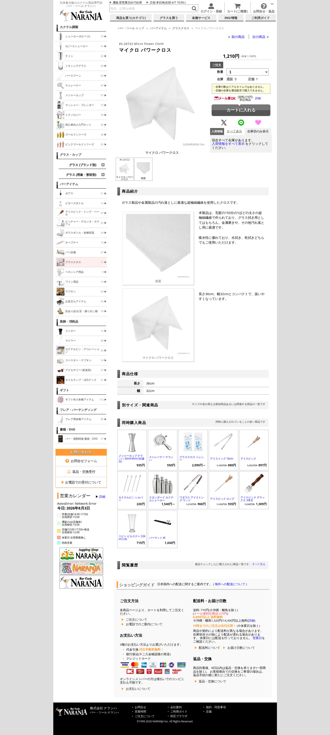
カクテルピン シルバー (131, 499)
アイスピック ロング (222, 499)
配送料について (209, 648)
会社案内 (176, 707)
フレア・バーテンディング (78, 410)
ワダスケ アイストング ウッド (192, 499)
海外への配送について (230, 584)
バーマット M (157, 538)
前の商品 (238, 36)
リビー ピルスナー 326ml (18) (132, 537)
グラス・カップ (70, 155)
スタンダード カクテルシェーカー (161, 499)
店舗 (152, 2)
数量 (220, 72)
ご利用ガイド (178, 711)
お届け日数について (241, 648)
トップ (131, 28)
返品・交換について (212, 681)
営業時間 (140, 711)
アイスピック (248, 458)
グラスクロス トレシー (192, 458)
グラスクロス (180, 28)
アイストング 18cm (221, 458)
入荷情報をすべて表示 (228, 143)
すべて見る (258, 564)
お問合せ (140, 707)
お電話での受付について (81, 482)
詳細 (102, 497)
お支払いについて (138, 689)
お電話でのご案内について (144, 624)
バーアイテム (69, 184)
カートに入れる (241, 110)
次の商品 (259, 36)
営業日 (257, 638)
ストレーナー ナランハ (161, 458)
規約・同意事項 (216, 707)
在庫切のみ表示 (258, 131)
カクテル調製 (69, 27)
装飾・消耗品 (69, 321)
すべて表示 (234, 131)
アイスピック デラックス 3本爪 (252, 499)
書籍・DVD (67, 429)
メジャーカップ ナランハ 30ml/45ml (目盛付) (131, 458)
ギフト (64, 390)
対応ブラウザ (178, 716)
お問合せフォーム (81, 461)
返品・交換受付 (81, 471)
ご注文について (136, 620)
